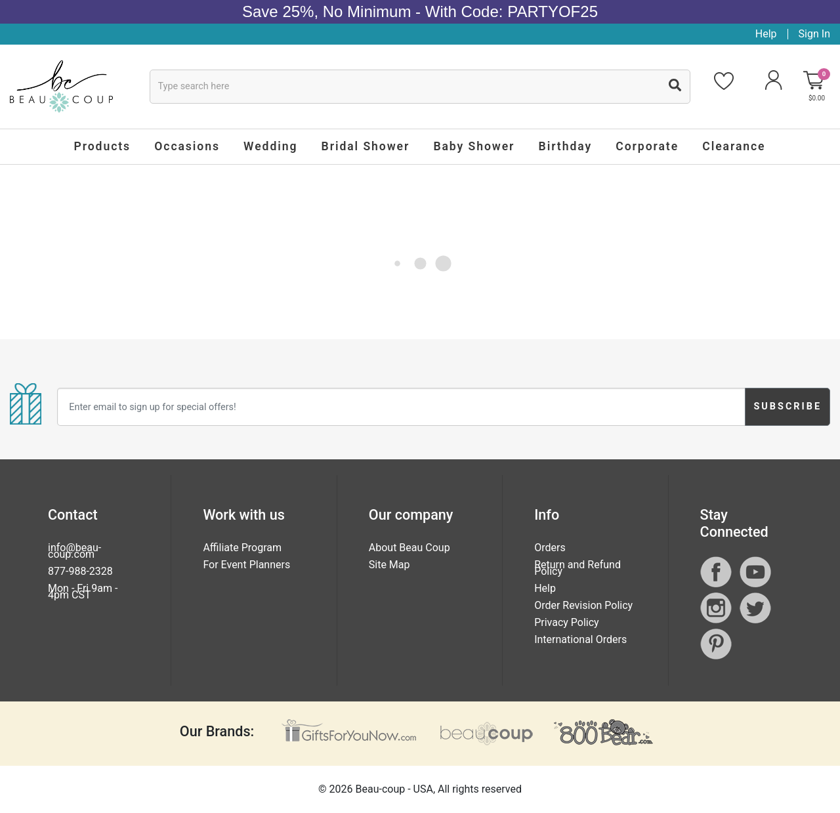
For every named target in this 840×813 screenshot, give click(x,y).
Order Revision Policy (583, 605)
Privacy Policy (566, 622)
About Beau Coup (409, 547)
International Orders (580, 639)
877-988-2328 (80, 571)
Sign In (814, 34)
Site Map (389, 564)
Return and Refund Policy (577, 567)
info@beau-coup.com (74, 550)
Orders (549, 547)
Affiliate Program (242, 547)
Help (766, 34)
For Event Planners (246, 564)
